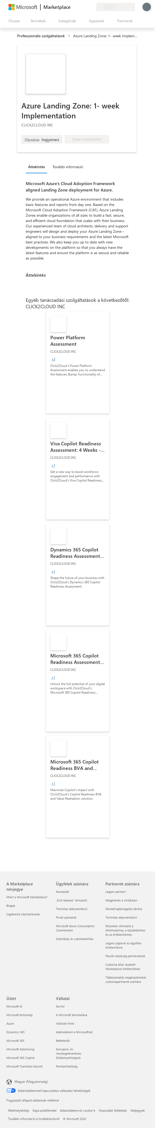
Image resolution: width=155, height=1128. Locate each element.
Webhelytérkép (18, 1110)
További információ (67, 166)
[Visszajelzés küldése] (73, 7)
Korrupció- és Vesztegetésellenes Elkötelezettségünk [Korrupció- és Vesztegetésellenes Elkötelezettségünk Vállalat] (68, 1053)
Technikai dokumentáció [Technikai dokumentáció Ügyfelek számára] (71, 909)
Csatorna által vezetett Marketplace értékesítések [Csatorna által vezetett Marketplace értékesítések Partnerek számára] (122, 966)
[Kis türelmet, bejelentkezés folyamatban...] (146, 7)
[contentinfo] (69, 36)
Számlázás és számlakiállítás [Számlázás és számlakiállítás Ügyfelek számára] (74, 939)
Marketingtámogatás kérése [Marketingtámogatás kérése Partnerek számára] (123, 909)
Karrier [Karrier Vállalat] (60, 1006)
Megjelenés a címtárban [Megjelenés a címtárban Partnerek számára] (121, 900)
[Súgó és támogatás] (79, 7)
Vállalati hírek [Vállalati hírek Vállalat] (65, 1023)
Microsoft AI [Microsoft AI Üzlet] (14, 1006)
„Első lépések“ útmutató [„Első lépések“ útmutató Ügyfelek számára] (71, 900)
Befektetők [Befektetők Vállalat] (63, 1041)
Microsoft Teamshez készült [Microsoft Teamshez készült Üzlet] (24, 1066)
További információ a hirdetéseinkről (33, 1118)
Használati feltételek (113, 1110)
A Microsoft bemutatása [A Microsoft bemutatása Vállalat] (71, 1015)
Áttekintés (36, 166)
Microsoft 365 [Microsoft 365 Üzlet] (15, 1041)
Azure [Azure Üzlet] (10, 1023)
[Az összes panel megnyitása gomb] (13, 21)
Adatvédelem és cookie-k (77, 1110)
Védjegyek (137, 1110)
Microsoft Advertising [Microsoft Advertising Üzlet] (20, 1049)
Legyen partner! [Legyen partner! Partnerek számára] (115, 892)
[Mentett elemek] (86, 7)
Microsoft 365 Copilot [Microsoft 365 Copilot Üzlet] (20, 1058)
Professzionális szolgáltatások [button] (41, 35)
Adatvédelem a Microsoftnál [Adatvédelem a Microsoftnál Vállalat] (74, 1032)
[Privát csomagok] (92, 7)
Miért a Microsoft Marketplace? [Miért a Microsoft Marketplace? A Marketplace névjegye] (27, 897)
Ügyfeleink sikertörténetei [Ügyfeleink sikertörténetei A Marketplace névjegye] (23, 914)
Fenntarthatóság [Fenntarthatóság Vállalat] (66, 1066)
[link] (77, 362)
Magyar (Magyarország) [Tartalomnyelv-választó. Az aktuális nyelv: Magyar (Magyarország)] (31, 1081)
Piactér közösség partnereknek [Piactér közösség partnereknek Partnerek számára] (125, 956)
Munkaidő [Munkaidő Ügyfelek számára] (62, 892)
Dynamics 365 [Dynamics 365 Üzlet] (15, 1032)
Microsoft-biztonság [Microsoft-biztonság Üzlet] (19, 1015)
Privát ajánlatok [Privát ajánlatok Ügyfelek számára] (66, 917)
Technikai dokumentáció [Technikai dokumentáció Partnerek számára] (121, 917)
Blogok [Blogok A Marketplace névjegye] (10, 906)
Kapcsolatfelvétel (44, 1110)
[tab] (38, 166)
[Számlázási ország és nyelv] (115, 7)
